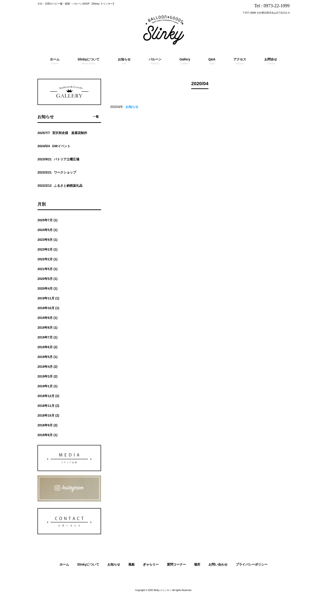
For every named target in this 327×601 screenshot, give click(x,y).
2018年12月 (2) (48, 396)
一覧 (96, 116)
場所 (197, 564)
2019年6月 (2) (47, 347)
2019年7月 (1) (47, 337)
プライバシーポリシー (252, 564)
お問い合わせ (218, 564)
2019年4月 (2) (47, 366)
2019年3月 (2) (47, 376)
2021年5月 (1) (47, 269)
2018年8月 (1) (47, 435)
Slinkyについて (88, 564)
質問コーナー (176, 564)
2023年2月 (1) (47, 249)
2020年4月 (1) (47, 288)
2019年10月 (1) (48, 308)
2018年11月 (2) (48, 405)
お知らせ (113, 564)
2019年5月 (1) (47, 357)
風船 (131, 564)
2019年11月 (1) (48, 298)
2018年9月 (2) (47, 425)
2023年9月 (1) (47, 239)
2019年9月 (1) (47, 318)
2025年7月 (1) (47, 220)
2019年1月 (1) (47, 386)
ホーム (64, 564)
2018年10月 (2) (48, 415)
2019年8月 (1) (47, 327)
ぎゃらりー (151, 564)
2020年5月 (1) (47, 279)
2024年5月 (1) (47, 230)
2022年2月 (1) (47, 259)
